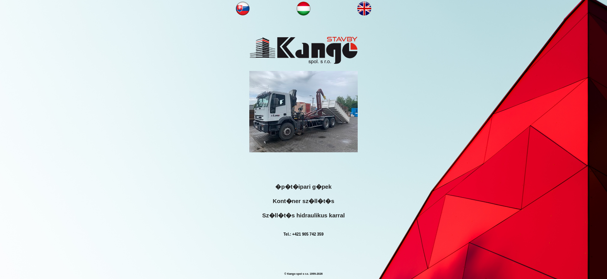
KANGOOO (303, 50)
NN (243, 8)
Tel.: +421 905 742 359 (303, 234)
